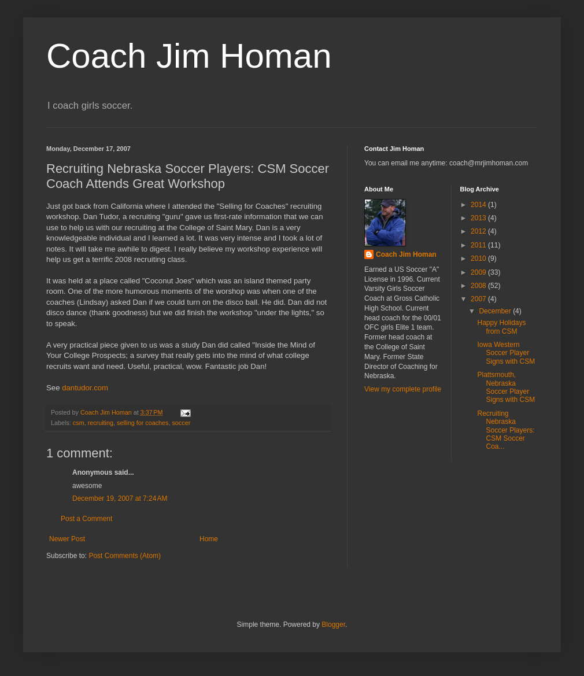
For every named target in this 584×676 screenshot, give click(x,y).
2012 (479, 231)
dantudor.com (85, 387)
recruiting (100, 422)
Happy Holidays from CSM (501, 327)
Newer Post (67, 539)
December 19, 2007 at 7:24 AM (119, 498)
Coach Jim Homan (189, 55)
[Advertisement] (416, 522)
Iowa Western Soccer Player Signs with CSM (506, 353)
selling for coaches (142, 422)
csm (78, 422)
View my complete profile (402, 389)
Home (208, 539)
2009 (479, 272)
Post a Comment (86, 519)
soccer (181, 422)
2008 (479, 286)
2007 (479, 299)
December (496, 311)
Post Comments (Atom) (124, 556)
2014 (479, 205)
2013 (479, 218)
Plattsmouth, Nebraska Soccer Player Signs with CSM (506, 387)
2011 (479, 245)
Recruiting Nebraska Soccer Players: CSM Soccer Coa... (505, 430)
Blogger (333, 624)
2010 (479, 258)
